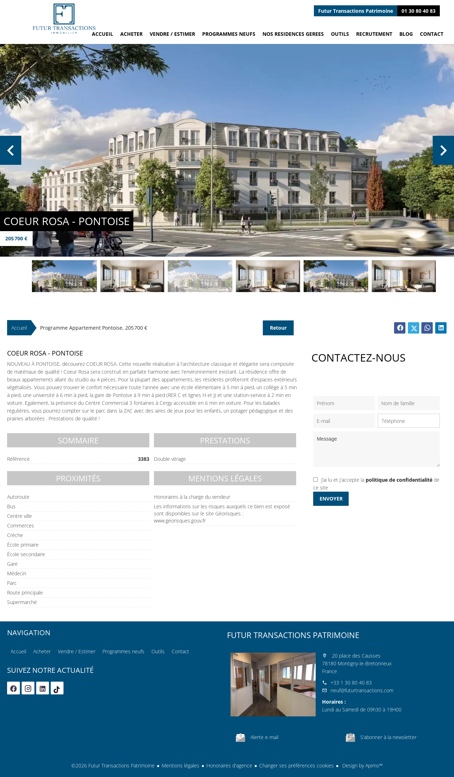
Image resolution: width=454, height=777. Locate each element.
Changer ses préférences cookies (296, 765)
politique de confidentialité (399, 479)
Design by (362, 765)
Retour (278, 327)
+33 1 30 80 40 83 (351, 682)
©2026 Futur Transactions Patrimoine (113, 765)
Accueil (64, 19)
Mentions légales (180, 765)
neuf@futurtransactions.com (362, 690)
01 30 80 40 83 (419, 10)
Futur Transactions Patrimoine (293, 635)
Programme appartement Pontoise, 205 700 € (93, 327)
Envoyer (331, 498)
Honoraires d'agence (229, 765)
